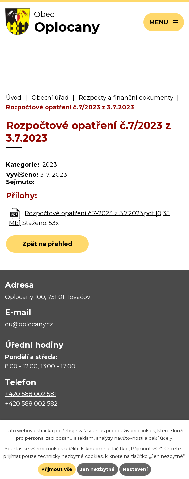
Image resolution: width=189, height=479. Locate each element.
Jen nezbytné (97, 469)
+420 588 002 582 (31, 403)
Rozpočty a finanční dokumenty (126, 97)
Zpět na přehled (47, 244)
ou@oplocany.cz (29, 324)
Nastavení (135, 469)
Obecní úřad (50, 97)
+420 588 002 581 (30, 394)
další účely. (161, 438)
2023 (49, 164)
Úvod (13, 97)
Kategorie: (22, 164)
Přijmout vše (56, 469)
